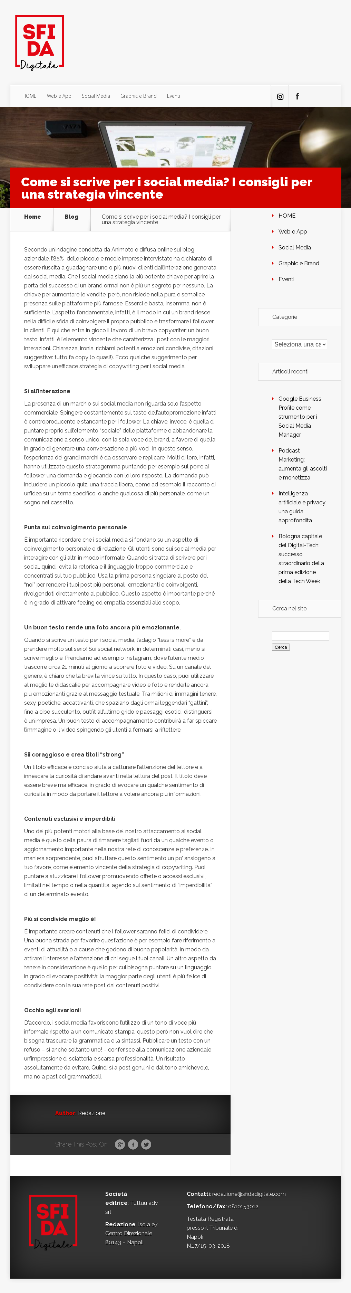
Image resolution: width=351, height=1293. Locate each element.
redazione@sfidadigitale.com (249, 1194)
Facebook (133, 1144)
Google (120, 1144)
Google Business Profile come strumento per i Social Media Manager (300, 417)
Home (32, 217)
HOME (29, 96)
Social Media (96, 96)
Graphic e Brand (138, 96)
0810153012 (243, 1206)
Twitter (146, 1144)
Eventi (173, 96)
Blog (71, 217)
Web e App (59, 96)
